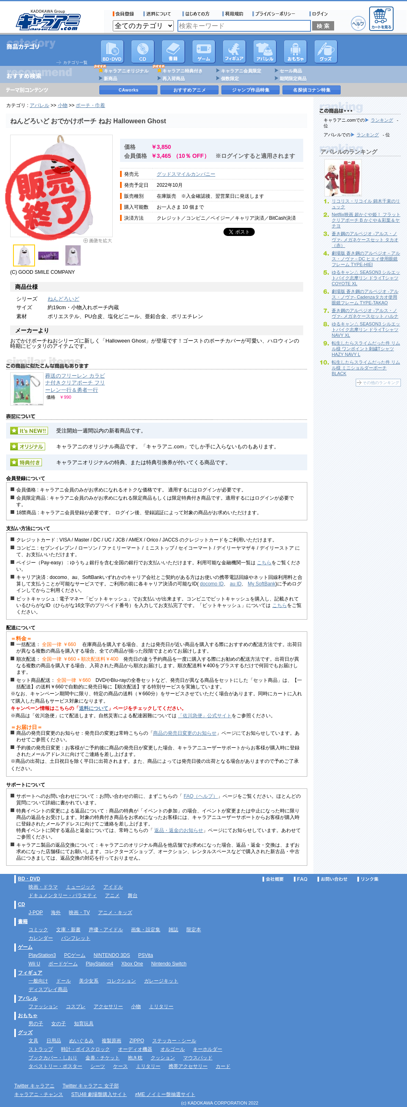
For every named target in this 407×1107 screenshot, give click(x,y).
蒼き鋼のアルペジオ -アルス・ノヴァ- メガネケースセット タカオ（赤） (365, 239)
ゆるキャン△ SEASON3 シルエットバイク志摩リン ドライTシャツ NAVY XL (366, 329)
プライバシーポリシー (276, 13)
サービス (197, 13)
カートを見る (381, 19)
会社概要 (273, 879)
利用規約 (232, 13)
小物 (63, 105)
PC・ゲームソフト (204, 51)
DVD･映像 (112, 51)
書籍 (173, 51)
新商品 (110, 78)
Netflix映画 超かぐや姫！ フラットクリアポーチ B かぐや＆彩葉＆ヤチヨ (366, 220)
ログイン (319, 13)
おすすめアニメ (189, 89)
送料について (158, 13)
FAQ (300, 879)
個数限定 (230, 78)
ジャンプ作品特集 (250, 89)
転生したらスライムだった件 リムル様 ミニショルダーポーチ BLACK (366, 368)
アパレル (265, 51)
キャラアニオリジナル (126, 70)
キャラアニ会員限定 (241, 70)
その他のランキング (381, 382)
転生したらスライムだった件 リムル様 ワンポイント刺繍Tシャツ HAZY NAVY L (366, 349)
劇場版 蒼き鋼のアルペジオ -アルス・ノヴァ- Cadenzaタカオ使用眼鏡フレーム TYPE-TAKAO (365, 297)
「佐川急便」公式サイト (205, 715)
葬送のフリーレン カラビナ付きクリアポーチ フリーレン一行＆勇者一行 (75, 383)
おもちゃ (295, 51)
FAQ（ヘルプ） (201, 796)
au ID (236, 584)
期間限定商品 (293, 78)
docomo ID (211, 584)
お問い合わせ (332, 879)
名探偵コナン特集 (311, 89)
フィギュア (234, 51)
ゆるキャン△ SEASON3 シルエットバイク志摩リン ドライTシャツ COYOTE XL (366, 278)
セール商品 (291, 70)
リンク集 (368, 879)
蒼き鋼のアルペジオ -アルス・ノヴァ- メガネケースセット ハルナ (365, 313)
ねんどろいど (63, 299)
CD (143, 51)
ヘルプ (358, 23)
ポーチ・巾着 (90, 105)
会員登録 (123, 13)
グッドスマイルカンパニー (186, 174)
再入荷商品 (173, 78)
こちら (264, 563)
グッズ (326, 51)
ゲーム (25, 947)
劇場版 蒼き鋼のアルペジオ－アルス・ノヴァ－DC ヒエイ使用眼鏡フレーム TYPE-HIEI (366, 259)
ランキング (382, 120)
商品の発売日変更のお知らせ (185, 733)
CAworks (129, 89)
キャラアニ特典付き (182, 70)
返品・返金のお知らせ (178, 830)
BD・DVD (29, 879)
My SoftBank (262, 584)
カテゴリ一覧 (75, 62)
